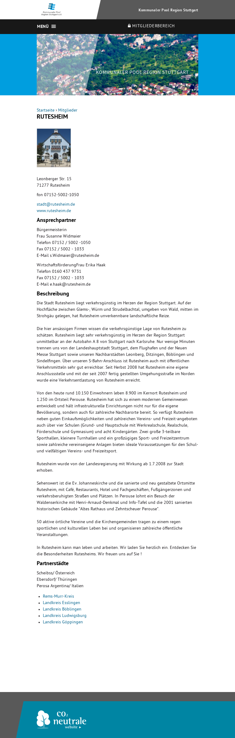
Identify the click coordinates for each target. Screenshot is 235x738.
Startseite (45, 110)
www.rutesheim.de (54, 211)
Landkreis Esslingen (61, 603)
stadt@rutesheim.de (56, 204)
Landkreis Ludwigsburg (65, 616)
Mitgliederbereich (151, 26)
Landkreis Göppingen (63, 622)
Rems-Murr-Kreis (58, 596)
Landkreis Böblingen (62, 609)
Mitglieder (67, 110)
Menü (43, 27)
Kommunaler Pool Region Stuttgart (168, 11)
